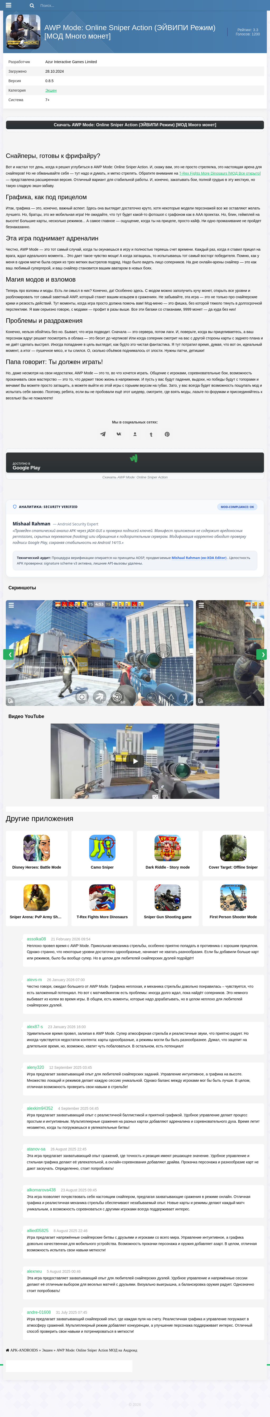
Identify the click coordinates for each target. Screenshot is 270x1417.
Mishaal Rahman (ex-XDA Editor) (200, 560)
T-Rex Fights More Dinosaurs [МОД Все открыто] (220, 176)
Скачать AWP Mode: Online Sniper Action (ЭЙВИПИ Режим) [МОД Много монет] (135, 127)
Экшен (51, 93)
